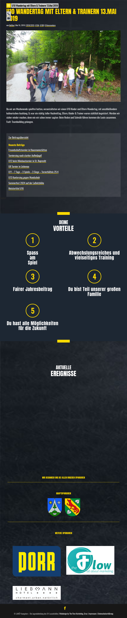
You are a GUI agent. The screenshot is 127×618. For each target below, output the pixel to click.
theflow (11, 25)
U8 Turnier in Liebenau (18, 166)
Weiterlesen (11, 456)
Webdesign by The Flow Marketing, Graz (73, 613)
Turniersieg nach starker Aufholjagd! (25, 155)
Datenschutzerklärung (105, 613)
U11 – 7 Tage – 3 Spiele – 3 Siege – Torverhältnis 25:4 (33, 172)
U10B (42, 25)
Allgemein (17, 433)
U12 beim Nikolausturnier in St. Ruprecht (27, 161)
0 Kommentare (50, 25)
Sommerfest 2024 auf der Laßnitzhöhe (26, 183)
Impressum (92, 613)
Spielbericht (112, 428)
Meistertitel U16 (16, 188)
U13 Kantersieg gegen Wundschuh (24, 177)
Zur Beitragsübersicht (18, 137)
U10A (37, 25)
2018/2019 (30, 25)
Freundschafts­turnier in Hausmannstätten (27, 150)
